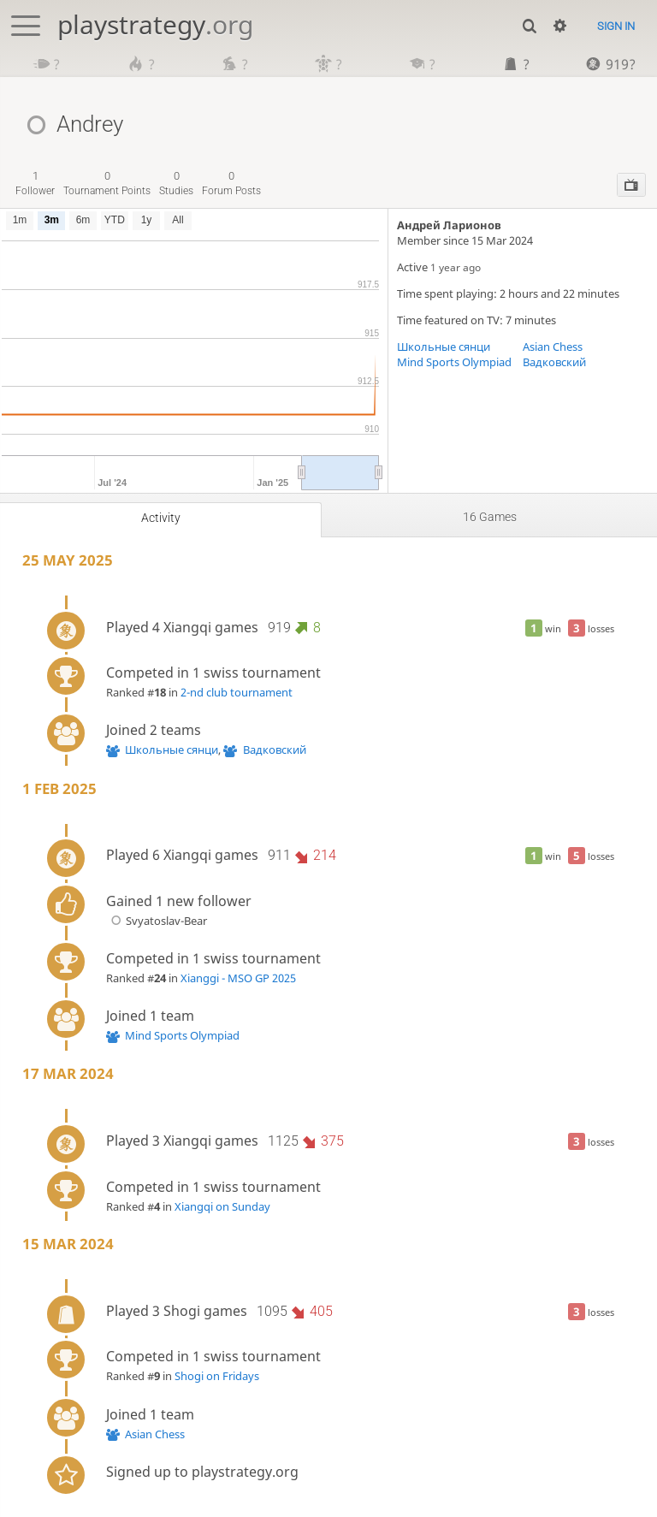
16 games (490, 517)
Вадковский (554, 362)
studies (176, 182)
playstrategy (155, 24)
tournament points (107, 182)
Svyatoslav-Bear (156, 920)
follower (35, 182)
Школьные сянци (443, 346)
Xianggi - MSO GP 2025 (238, 978)
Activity (161, 517)
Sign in (616, 26)
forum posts (231, 182)
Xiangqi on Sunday (222, 1206)
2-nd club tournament (237, 692)
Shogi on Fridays (217, 1376)
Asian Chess (553, 346)
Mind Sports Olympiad (454, 362)
